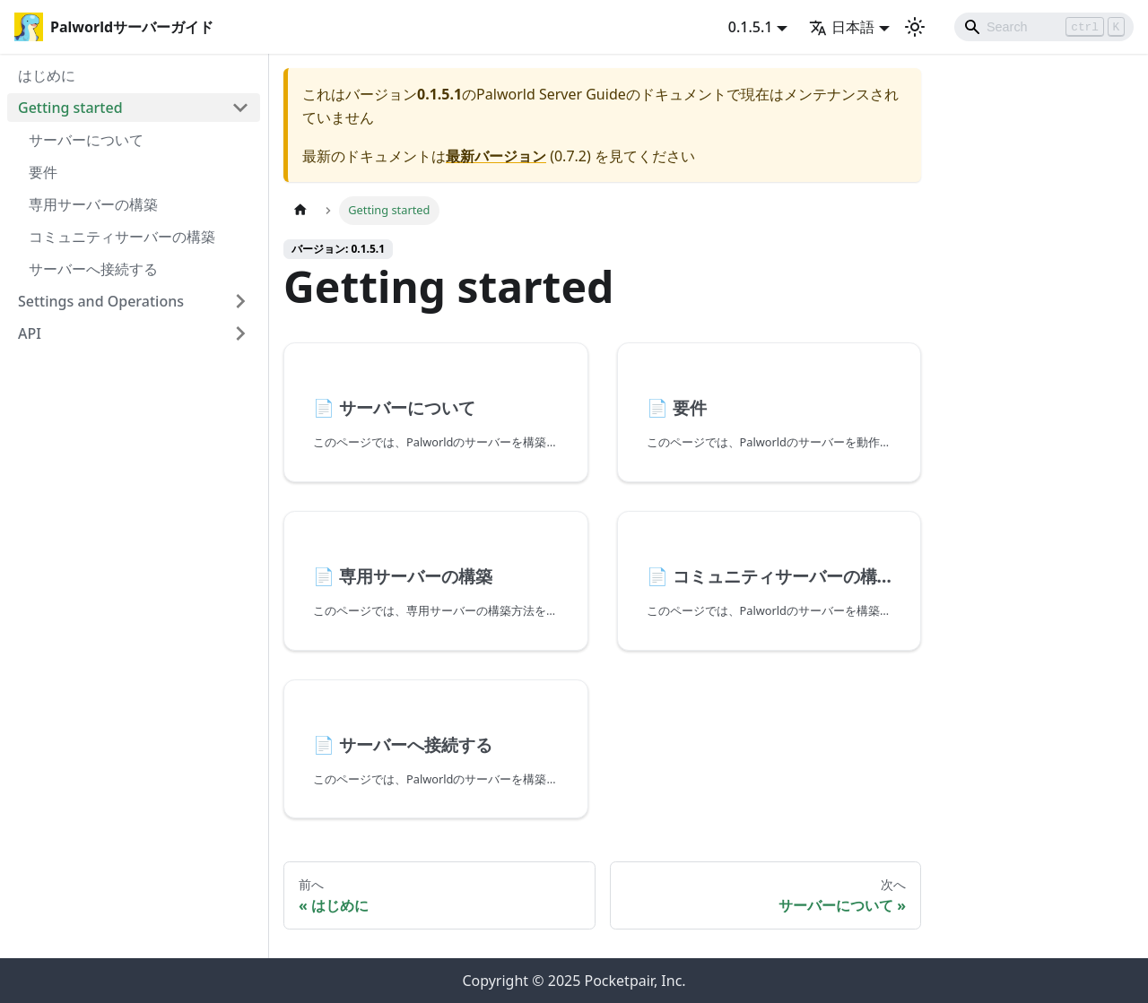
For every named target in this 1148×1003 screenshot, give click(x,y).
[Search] (1044, 27)
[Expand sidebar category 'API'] (240, 333)
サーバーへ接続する (93, 269)
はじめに (46, 75)
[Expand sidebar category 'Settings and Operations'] (240, 301)
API (29, 333)
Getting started (70, 107)
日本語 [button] (841, 27)
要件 (43, 172)
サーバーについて (86, 140)
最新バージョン (496, 156)
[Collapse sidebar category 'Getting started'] (240, 107)
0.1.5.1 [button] (750, 27)
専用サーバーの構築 (93, 204)
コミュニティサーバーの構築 (122, 236)
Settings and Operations (101, 301)
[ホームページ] (300, 210)
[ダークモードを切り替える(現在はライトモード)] (914, 27)
